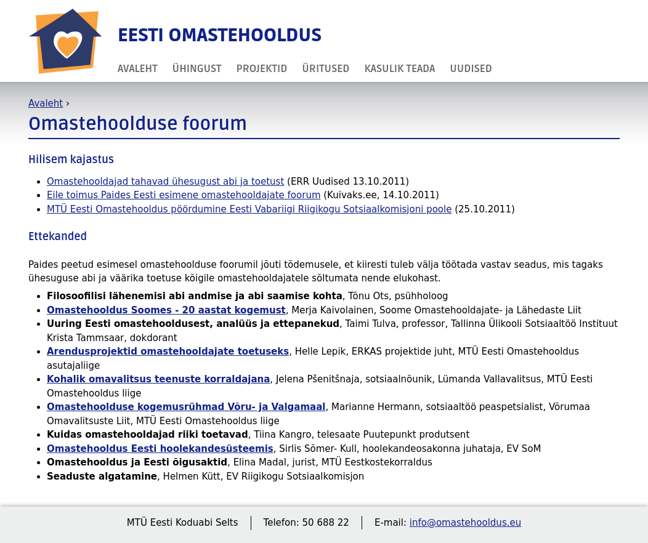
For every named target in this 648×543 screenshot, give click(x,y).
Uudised (471, 68)
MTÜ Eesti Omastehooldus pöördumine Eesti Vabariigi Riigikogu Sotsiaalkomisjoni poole (249, 209)
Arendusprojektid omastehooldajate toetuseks (168, 351)
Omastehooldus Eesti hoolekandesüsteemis (160, 448)
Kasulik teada (399, 68)
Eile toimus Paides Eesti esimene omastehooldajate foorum (184, 195)
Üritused (325, 68)
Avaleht (138, 68)
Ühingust (197, 68)
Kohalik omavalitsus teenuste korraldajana (158, 379)
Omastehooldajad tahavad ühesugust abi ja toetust (165, 181)
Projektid (262, 68)
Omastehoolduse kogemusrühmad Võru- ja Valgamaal (186, 406)
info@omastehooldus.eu (465, 522)
